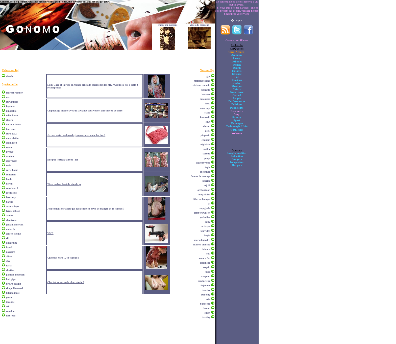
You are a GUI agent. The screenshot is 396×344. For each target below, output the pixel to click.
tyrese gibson (13, 211)
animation (11, 142)
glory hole (11, 160)
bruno (207, 308)
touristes (10, 129)
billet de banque (201, 199)
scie (208, 299)
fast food (10, 315)
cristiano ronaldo (201, 85)
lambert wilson (202, 212)
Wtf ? (50, 233)
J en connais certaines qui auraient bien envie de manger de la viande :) (85, 208)
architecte (11, 192)
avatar (9, 215)
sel (7, 306)
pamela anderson (15, 274)
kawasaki (205, 117)
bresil (9, 247)
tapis (207, 167)
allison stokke (13, 233)
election (10, 270)
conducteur (204, 281)
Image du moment (168, 25)
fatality (206, 317)
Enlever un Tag (10, 70)
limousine (205, 99)
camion (10, 156)
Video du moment (199, 25)
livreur (9, 151)
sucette (206, 153)
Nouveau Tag (207, 70)
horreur (206, 94)
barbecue (205, 303)
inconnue (205, 171)
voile (8, 165)
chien (207, 312)
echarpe (206, 226)
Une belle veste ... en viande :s (63, 257)
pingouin (205, 135)
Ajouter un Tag (10, 84)
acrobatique (12, 206)
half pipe (11, 279)
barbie (9, 201)
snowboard (12, 188)
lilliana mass (12, 292)
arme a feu (204, 258)
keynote (10, 106)
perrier (206, 180)
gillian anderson (14, 224)
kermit (9, 183)
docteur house (13, 124)
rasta (9, 265)
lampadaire (204, 194)
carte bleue (12, 170)
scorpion (205, 276)
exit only (205, 294)
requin (206, 267)
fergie (207, 235)
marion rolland (202, 80)
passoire (10, 251)
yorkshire (205, 217)
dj (209, 203)
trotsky (206, 290)
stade (207, 112)
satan (9, 147)
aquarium (11, 242)
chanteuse (11, 220)
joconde (10, 302)
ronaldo (10, 311)
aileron (206, 126)
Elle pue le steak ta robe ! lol (62, 159)
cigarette (205, 89)
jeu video (205, 231)
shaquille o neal (14, 288)
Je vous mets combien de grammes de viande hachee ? (76, 135)
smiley (206, 149)
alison (9, 256)
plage (207, 158)
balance (206, 249)
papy (207, 221)
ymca (9, 297)
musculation (12, 138)
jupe (207, 271)
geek (207, 130)
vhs (8, 261)
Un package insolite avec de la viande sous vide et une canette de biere (84, 110)
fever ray (11, 197)
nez (8, 97)
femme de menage (200, 176)
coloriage (205, 108)
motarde (10, 229)
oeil (208, 253)
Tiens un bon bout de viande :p (64, 184)
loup (207, 103)
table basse (12, 115)
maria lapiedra (202, 240)
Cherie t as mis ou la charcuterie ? (65, 282)
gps (208, 76)
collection (11, 174)
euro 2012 (11, 133)
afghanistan (203, 190)
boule (9, 179)
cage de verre (203, 162)
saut (208, 121)
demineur (205, 262)
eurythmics (12, 101)
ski (7, 238)
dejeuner (205, 285)
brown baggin (13, 283)
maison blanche (201, 244)
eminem (206, 140)
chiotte (9, 120)
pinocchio (11, 110)
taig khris (205, 144)
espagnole (205, 208)
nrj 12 (207, 185)
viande (9, 76)
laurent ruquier (14, 92)
